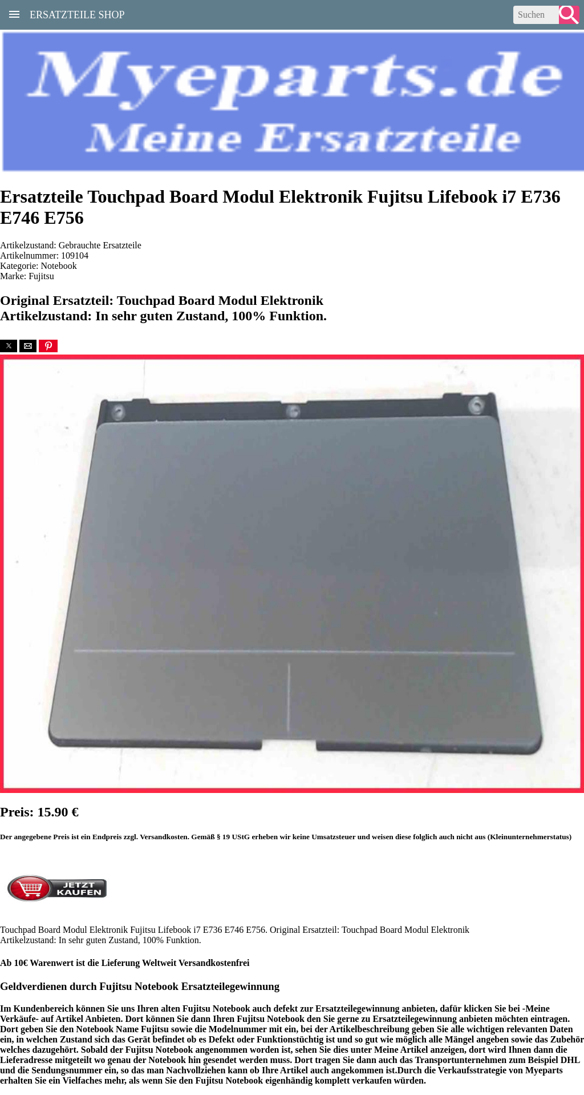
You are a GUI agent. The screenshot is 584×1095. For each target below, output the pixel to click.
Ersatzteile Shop (77, 13)
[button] (8, 346)
